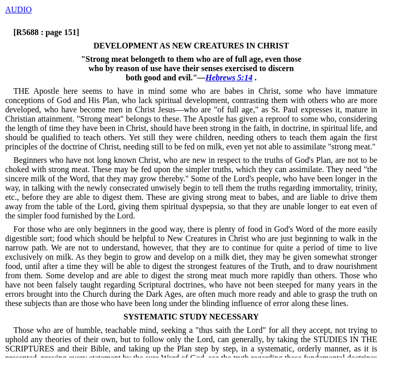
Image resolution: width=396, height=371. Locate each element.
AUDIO (18, 9)
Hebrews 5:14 (229, 77)
